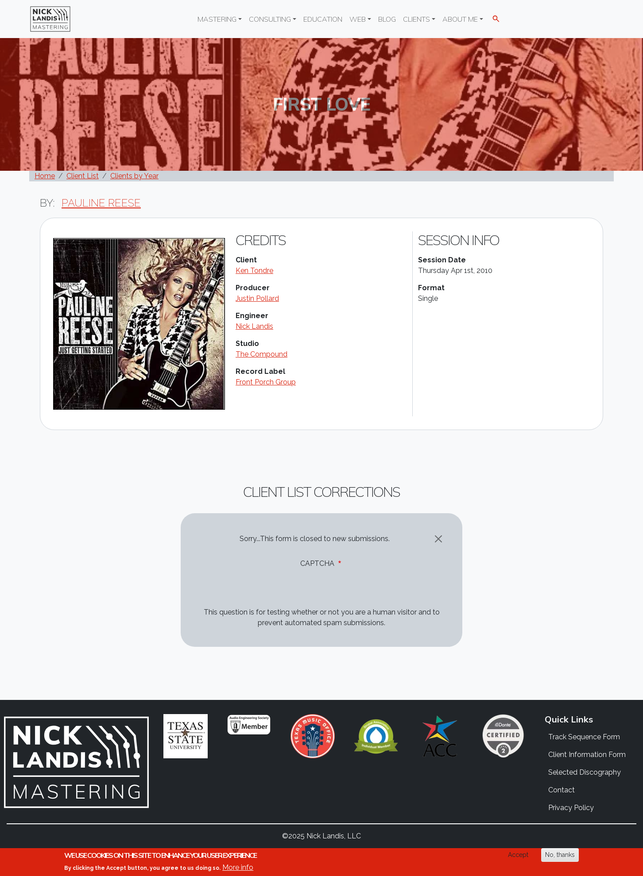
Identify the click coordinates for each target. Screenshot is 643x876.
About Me (460, 19)
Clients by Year (134, 176)
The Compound (261, 354)
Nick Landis (254, 326)
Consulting (270, 19)
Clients (416, 19)
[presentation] (261, 589)
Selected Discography (584, 772)
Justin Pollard (257, 298)
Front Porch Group (266, 382)
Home (45, 176)
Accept (518, 854)
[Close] (438, 538)
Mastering (217, 19)
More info (237, 867)
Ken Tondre (254, 270)
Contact (561, 790)
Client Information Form (587, 754)
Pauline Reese (101, 202)
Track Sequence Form (584, 737)
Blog (387, 19)
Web (357, 19)
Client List (82, 176)
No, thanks (560, 854)
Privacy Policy (571, 807)
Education (322, 19)
